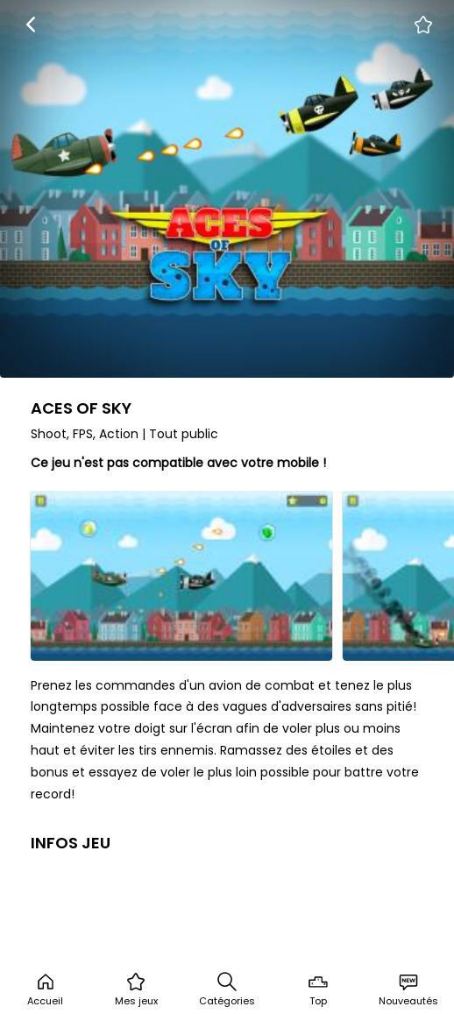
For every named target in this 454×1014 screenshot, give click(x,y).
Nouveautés (408, 989)
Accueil (45, 989)
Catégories (227, 989)
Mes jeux (136, 989)
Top (318, 989)
